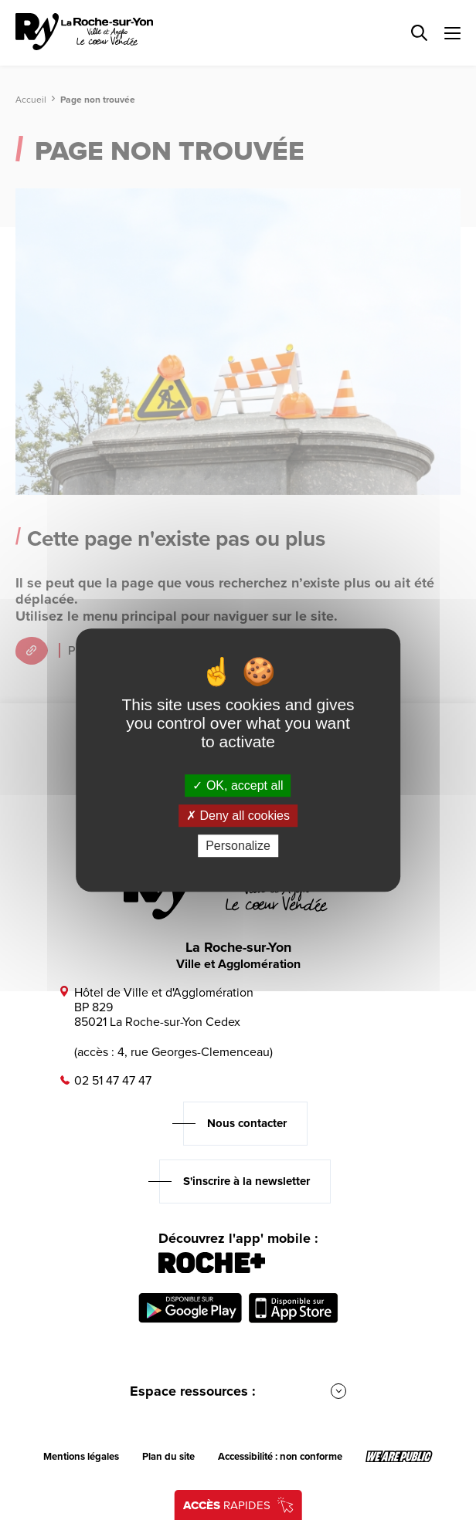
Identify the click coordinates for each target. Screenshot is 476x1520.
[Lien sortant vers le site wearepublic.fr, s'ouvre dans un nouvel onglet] (399, 1457)
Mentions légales (81, 1457)
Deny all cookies (238, 815)
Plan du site (168, 1457)
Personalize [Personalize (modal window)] (238, 845)
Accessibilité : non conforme (280, 1457)
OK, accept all (237, 785)
